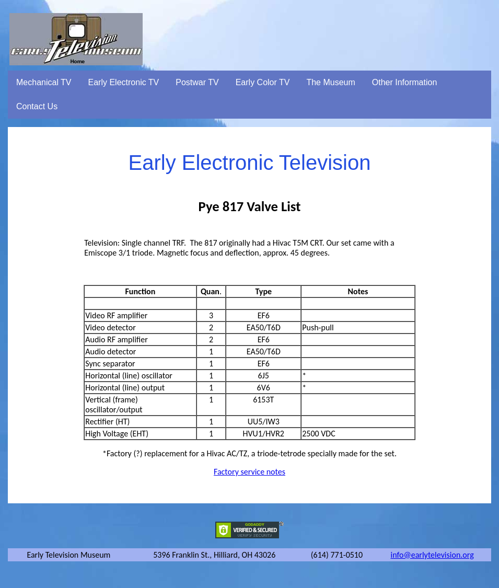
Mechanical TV (44, 82)
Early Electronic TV (123, 82)
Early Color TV (263, 82)
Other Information (404, 82)
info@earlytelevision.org (431, 555)
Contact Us (36, 106)
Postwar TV (197, 82)
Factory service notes (249, 472)
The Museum (330, 82)
